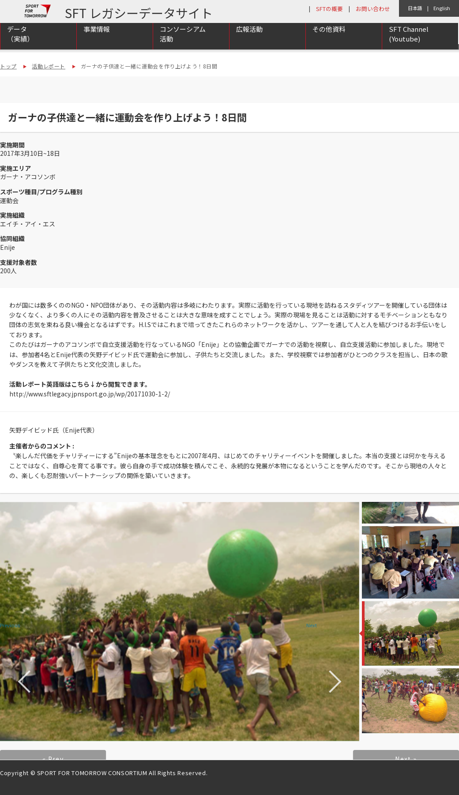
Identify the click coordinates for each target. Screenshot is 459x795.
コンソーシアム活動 (183, 45)
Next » (406, 758)
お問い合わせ (373, 8)
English (441, 7)
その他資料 (329, 40)
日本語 (415, 7)
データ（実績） (20, 45)
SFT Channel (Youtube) (409, 45)
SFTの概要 (329, 8)
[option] (179, 621)
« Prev (53, 758)
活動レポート (48, 66)
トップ (8, 66)
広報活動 (249, 40)
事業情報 (96, 40)
